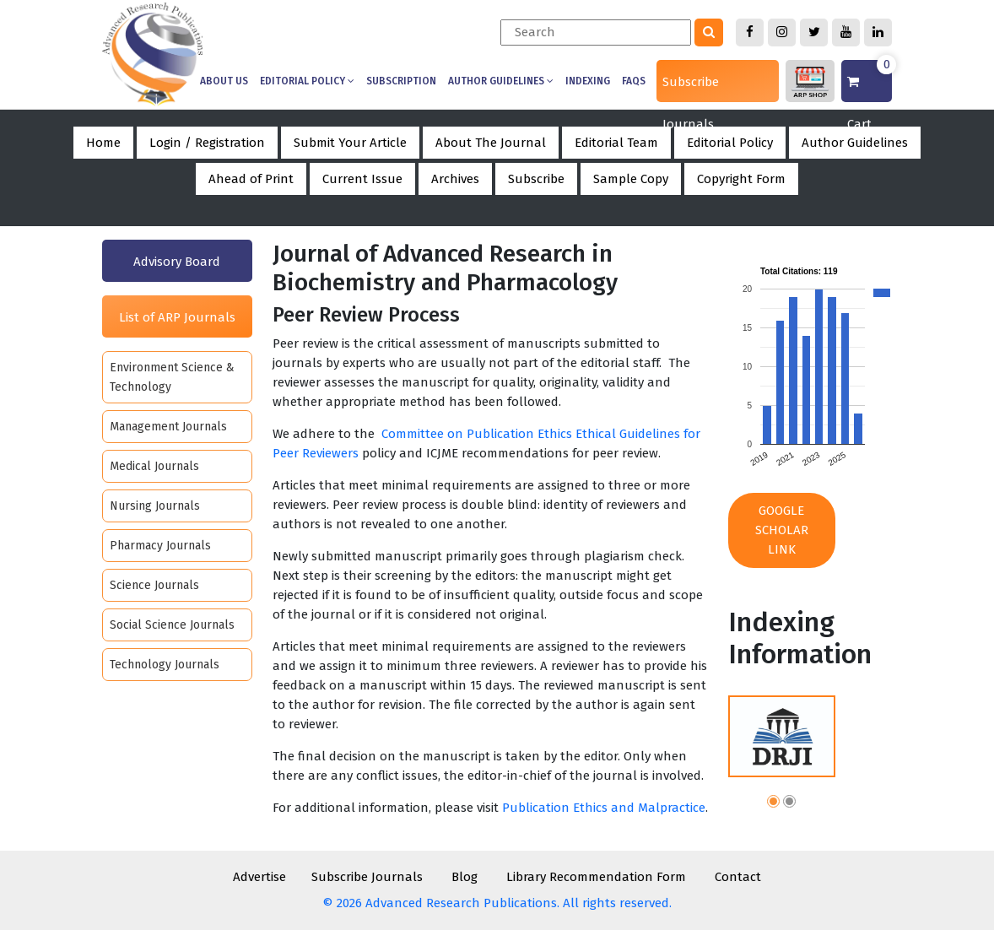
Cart (869, 81)
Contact (738, 876)
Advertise (259, 876)
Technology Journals (164, 664)
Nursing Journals (155, 506)
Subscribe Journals (690, 88)
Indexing (587, 81)
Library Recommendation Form (596, 876)
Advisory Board (176, 261)
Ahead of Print (251, 179)
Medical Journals (154, 466)
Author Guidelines (501, 81)
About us (224, 81)
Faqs (634, 81)
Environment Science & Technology (172, 377)
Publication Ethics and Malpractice (603, 807)
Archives (455, 179)
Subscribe (536, 179)
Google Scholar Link (781, 530)
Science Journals (154, 585)
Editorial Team (616, 142)
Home (103, 142)
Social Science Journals (172, 625)
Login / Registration (207, 142)
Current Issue (362, 179)
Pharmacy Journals (160, 545)
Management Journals (168, 426)
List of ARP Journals (177, 317)
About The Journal (490, 142)
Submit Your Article (350, 142)
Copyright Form (741, 179)
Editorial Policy (307, 81)
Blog (464, 876)
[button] (773, 804)
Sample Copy (630, 179)
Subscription (401, 81)
